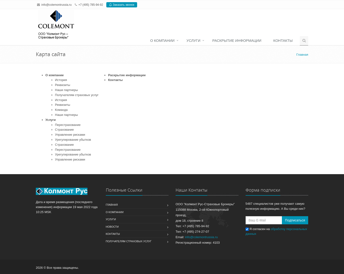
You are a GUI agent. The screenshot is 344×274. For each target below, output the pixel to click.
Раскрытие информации (236, 40)
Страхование (64, 129)
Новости (112, 226)
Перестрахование (68, 125)
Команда (61, 110)
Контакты (283, 40)
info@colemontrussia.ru (56, 4)
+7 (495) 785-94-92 (90, 4)
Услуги (193, 40)
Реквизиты (62, 85)
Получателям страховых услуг (76, 95)
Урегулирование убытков (73, 139)
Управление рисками (70, 134)
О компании (162, 40)
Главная (112, 204)
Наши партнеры (66, 90)
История (61, 80)
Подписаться (295, 220)
